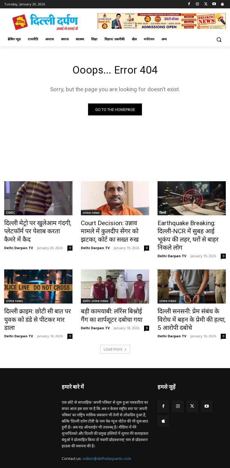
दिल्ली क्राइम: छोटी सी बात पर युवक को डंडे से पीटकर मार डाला (36, 302)
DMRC (10, 214)
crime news (91, 214)
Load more (115, 326)
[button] (219, 39)
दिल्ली (162, 214)
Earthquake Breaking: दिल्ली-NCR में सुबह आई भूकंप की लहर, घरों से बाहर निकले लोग (188, 230)
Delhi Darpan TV (18, 238)
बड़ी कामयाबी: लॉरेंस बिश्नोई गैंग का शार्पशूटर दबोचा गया (112, 302)
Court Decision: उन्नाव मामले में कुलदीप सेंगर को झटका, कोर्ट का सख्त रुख (111, 230)
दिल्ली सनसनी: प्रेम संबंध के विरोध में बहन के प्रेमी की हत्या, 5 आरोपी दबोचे (192, 302)
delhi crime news (95, 289)
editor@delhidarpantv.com (107, 435)
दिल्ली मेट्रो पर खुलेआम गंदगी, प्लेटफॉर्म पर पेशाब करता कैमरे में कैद (38, 227)
